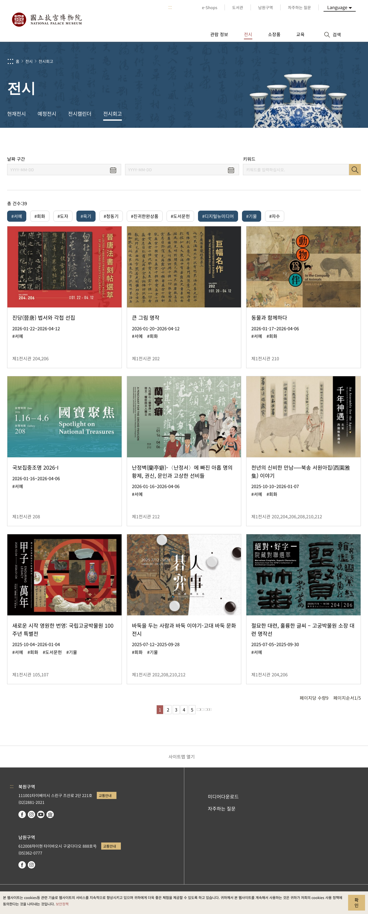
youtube (40, 817)
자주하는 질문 (222, 811)
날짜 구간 (16, 159)
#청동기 (111, 216)
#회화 (39, 216)
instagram (31, 817)
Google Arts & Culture (50, 817)
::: (170, 7)
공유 (307, 142)
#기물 (251, 216)
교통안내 (105, 798)
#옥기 (86, 216)
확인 (356, 902)
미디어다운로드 (223, 800)
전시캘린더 (79, 113)
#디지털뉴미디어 (218, 216)
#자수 (274, 216)
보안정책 (62, 903)
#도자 (62, 216)
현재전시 (16, 113)
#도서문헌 (180, 216)
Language (337, 7)
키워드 (249, 159)
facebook (22, 817)
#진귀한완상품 (144, 216)
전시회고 (46, 61)
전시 (29, 61)
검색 (355, 169)
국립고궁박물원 (47, 19)
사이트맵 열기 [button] (182, 760)
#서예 (16, 216)
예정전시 (47, 113)
